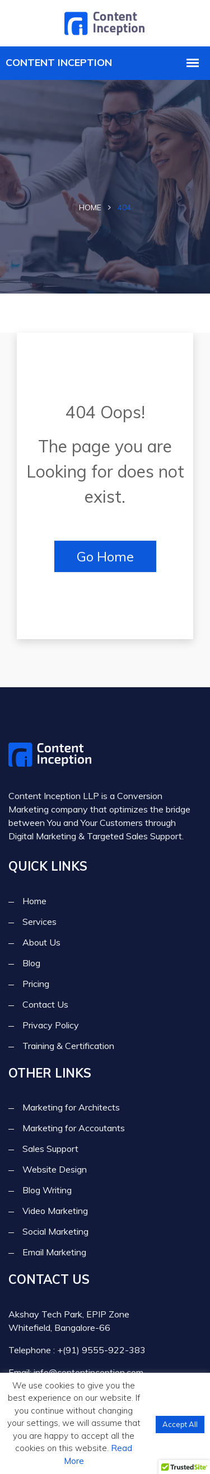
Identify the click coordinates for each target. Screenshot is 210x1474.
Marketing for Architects (71, 1107)
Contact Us (45, 1004)
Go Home (105, 556)
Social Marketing (55, 1231)
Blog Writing (47, 1190)
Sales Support (50, 1148)
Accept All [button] (180, 1424)
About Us (41, 942)
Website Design (54, 1169)
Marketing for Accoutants (73, 1127)
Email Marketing (54, 1252)
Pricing (35, 983)
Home (90, 207)
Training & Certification (68, 1045)
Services (39, 921)
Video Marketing (55, 1210)
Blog (31, 963)
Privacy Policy (50, 1025)
